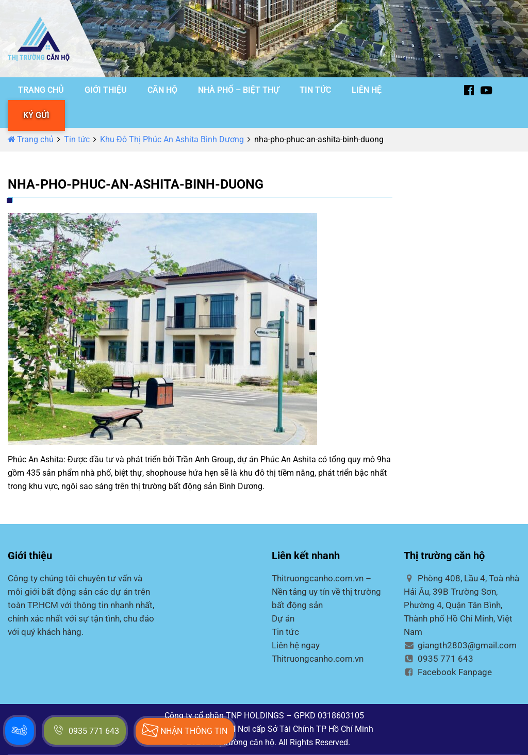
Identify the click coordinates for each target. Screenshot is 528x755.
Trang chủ (31, 139)
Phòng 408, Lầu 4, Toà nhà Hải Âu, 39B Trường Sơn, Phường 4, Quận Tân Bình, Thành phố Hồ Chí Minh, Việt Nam (461, 605)
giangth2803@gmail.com (460, 645)
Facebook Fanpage (448, 672)
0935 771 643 (438, 658)
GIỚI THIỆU (106, 90)
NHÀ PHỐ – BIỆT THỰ (238, 90)
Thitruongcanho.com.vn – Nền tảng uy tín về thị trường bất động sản (326, 591)
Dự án (283, 618)
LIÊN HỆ (367, 90)
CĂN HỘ (162, 90)
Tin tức (77, 139)
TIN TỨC (315, 90)
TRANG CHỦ (41, 90)
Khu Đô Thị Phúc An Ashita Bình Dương (172, 139)
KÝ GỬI (36, 115)
